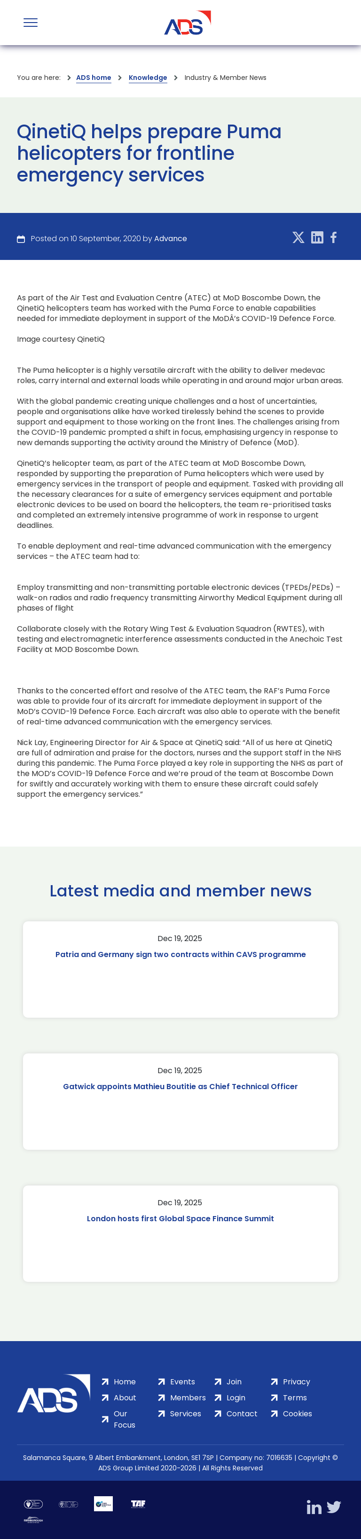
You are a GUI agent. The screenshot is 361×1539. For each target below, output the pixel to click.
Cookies (297, 1413)
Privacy (296, 1381)
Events (182, 1381)
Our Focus (124, 1419)
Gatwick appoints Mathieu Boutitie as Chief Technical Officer (180, 1086)
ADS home (93, 77)
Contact (242, 1413)
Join (234, 1381)
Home (125, 1381)
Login (236, 1397)
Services (185, 1413)
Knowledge (148, 77)
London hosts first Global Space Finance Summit (180, 1218)
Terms (295, 1397)
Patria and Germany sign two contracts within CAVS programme (180, 954)
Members (188, 1397)
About (125, 1397)
